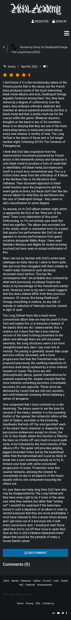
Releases (26, 580)
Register (39, 21)
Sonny (12, 66)
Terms (20, 603)
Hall (21, 584)
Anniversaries (44, 584)
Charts (64, 580)
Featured (30, 584)
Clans (6, 580)
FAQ (38, 603)
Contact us (48, 603)
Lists (56, 580)
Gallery (37, 580)
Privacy (29, 603)
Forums (47, 580)
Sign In (59, 21)
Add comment (35, 552)
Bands (15, 580)
